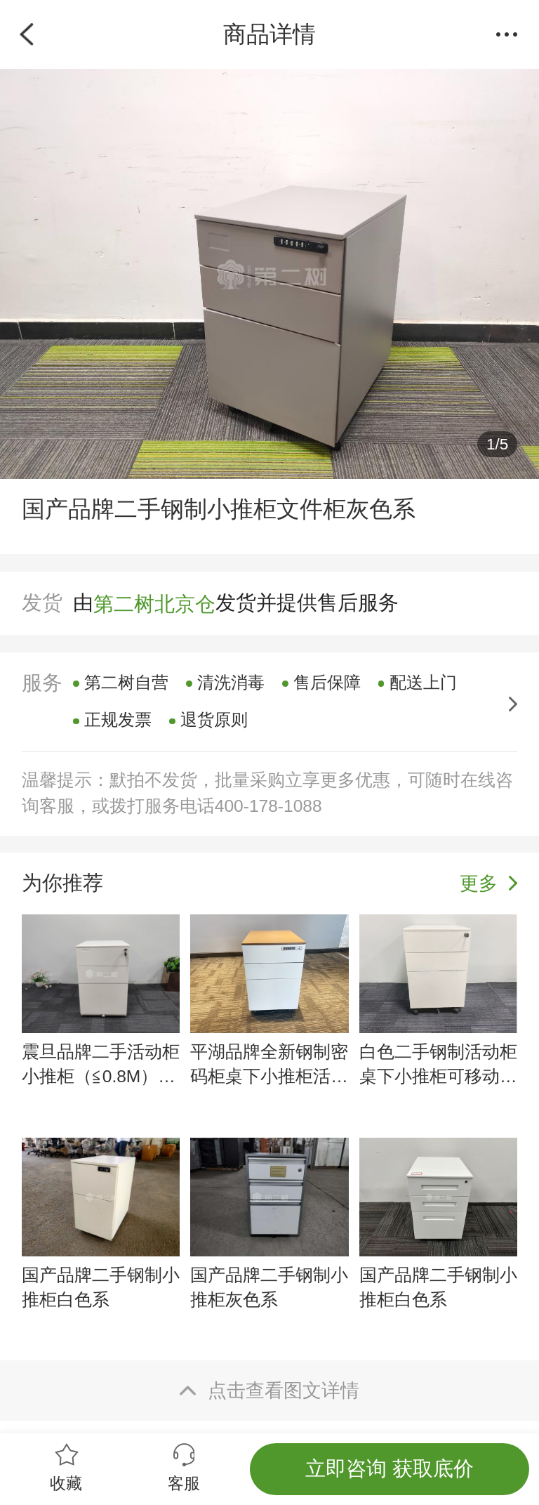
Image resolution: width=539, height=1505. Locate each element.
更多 (479, 883)
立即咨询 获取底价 (389, 1468)
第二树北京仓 (154, 603)
